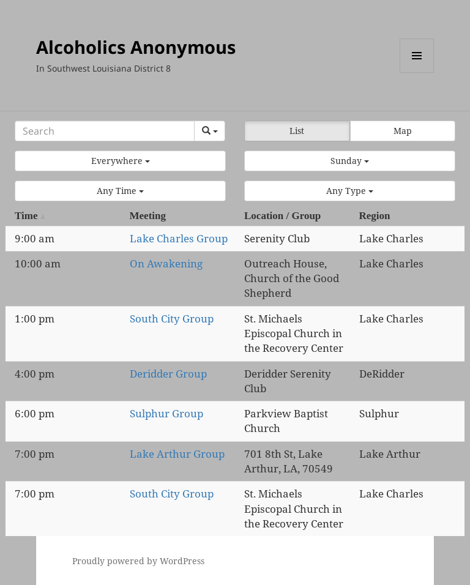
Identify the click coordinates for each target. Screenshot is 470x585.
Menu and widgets (417, 72)
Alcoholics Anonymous (136, 47)
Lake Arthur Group (177, 454)
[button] (120, 161)
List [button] (296, 130)
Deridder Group (168, 374)
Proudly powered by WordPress (138, 561)
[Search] (105, 131)
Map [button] (403, 130)
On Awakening (166, 263)
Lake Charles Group (179, 238)
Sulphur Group (166, 413)
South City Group (172, 318)
